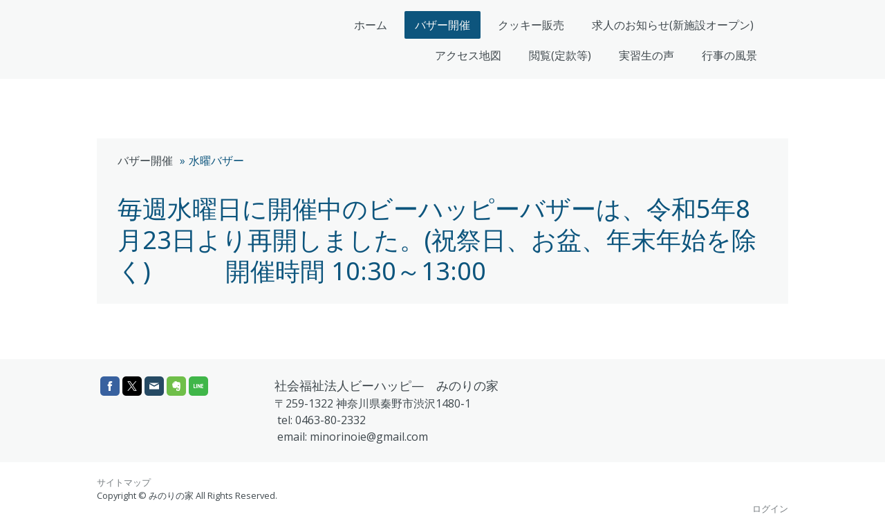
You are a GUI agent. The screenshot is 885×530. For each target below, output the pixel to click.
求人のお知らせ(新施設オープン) (673, 25)
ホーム (370, 25)
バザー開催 (442, 25)
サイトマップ (124, 482)
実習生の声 (646, 55)
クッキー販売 (531, 25)
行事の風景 (729, 55)
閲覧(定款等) (560, 55)
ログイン (770, 508)
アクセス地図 (468, 55)
